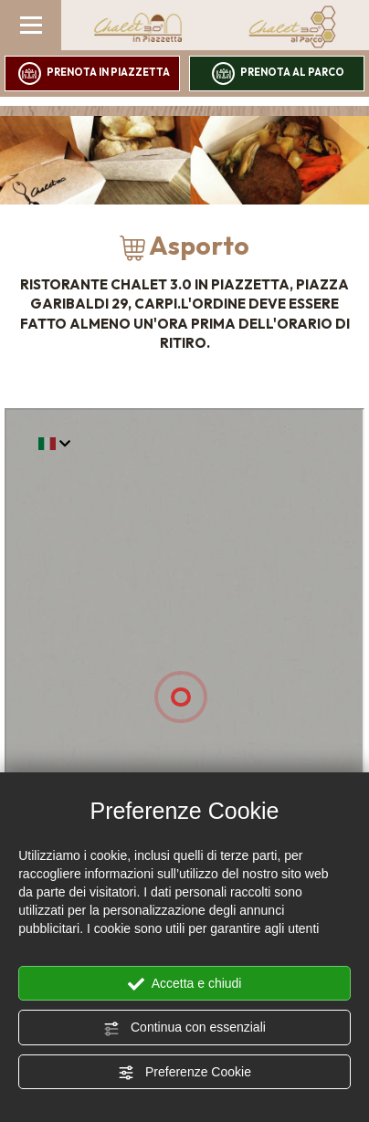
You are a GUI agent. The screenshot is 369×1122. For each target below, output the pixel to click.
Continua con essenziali (184, 1028)
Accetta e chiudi (185, 984)
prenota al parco (278, 73)
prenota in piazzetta (94, 73)
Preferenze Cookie (184, 1072)
